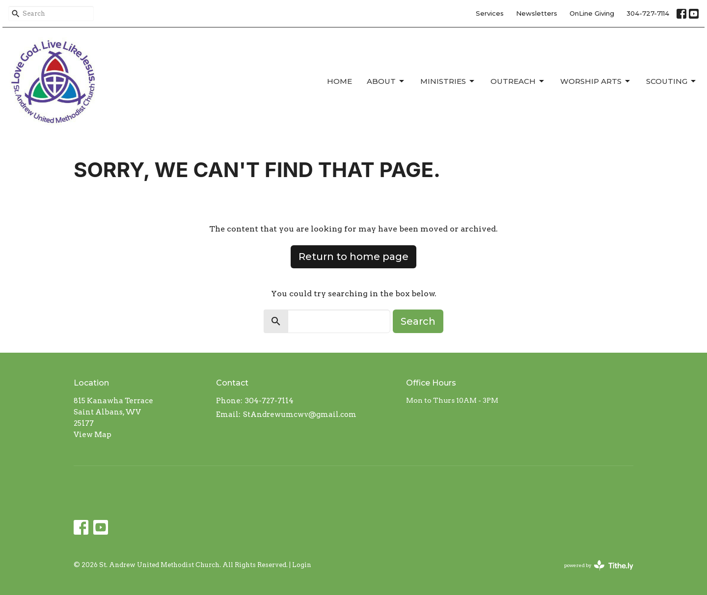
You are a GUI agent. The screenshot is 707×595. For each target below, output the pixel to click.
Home (339, 81)
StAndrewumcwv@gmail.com (299, 414)
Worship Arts (595, 81)
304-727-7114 (647, 13)
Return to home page (353, 256)
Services (490, 13)
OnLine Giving (592, 13)
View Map (92, 434)
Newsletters (536, 13)
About (386, 81)
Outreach (517, 81)
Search (418, 321)
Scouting (671, 81)
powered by (598, 565)
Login (301, 565)
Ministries (448, 81)
